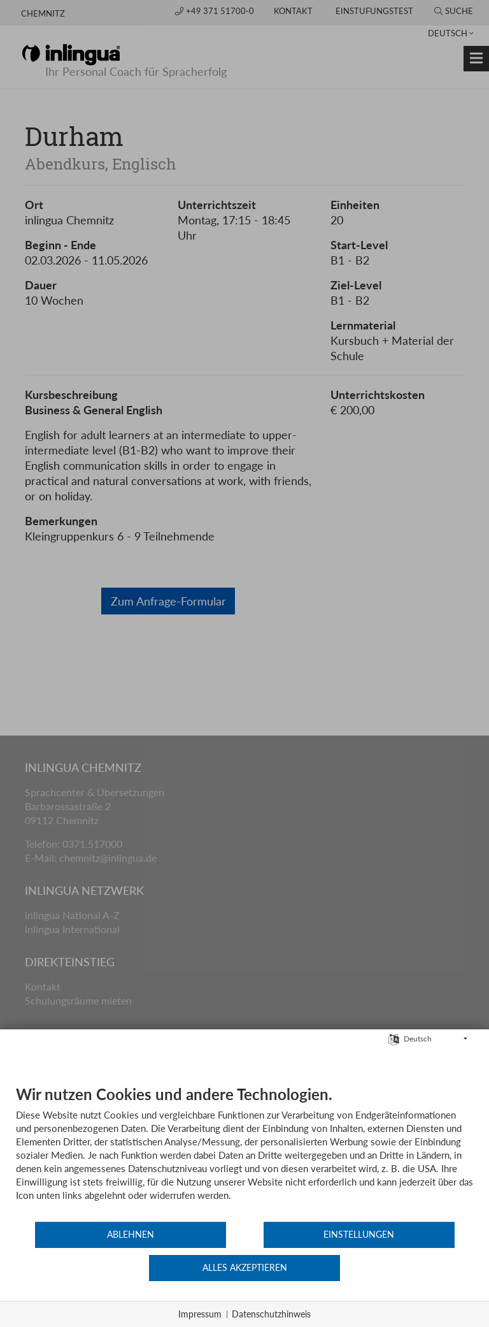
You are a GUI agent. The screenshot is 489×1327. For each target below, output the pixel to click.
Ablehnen (92, 1268)
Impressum (200, 1314)
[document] (244, 1186)
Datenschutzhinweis (271, 1314)
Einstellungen (244, 1268)
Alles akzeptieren (397, 1268)
